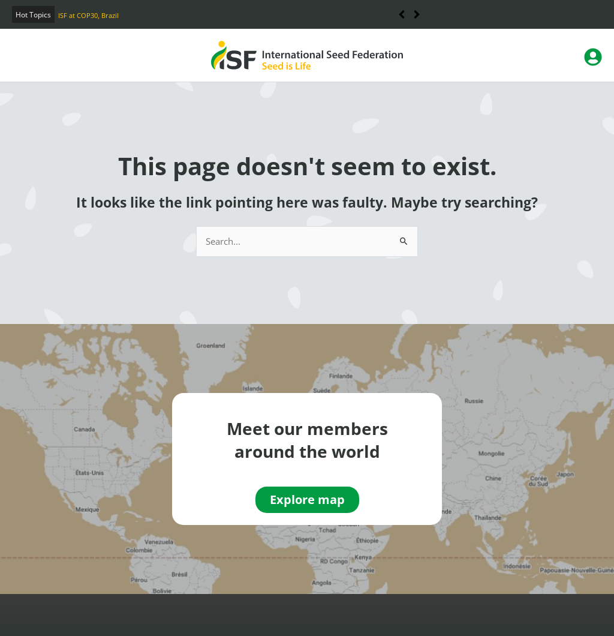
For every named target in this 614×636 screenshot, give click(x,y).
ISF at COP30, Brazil (88, 15)
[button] (417, 14)
